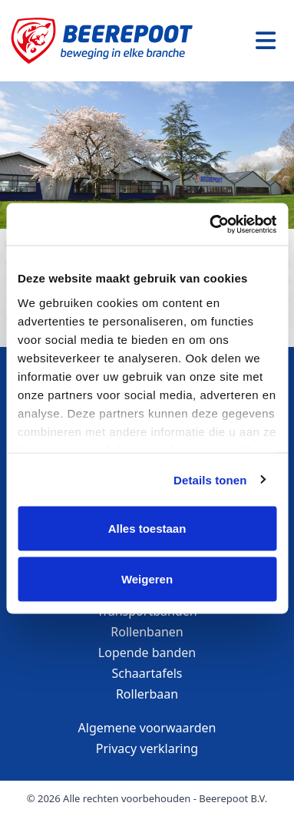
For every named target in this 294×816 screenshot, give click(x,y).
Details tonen (209, 479)
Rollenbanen (147, 631)
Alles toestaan (147, 528)
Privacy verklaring (147, 748)
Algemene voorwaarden (147, 727)
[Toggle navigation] (265, 40)
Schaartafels (147, 673)
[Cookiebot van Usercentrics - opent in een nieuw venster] (210, 224)
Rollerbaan (147, 694)
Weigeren (147, 578)
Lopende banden (147, 652)
